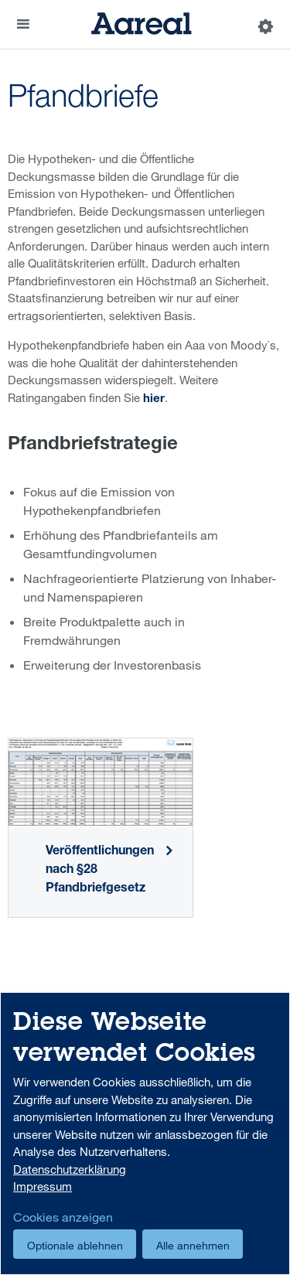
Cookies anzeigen (63, 1217)
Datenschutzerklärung (69, 1169)
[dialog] (145, 1133)
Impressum (42, 1186)
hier (154, 399)
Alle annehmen (193, 1245)
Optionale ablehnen (75, 1245)
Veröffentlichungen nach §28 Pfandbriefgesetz (100, 870)
